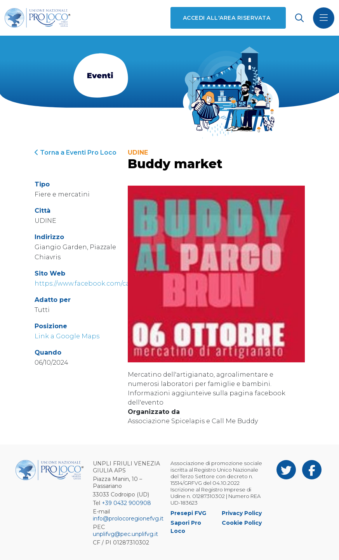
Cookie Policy (242, 522)
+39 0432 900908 (126, 503)
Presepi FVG (188, 513)
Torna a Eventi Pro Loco (75, 152)
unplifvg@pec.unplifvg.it (125, 534)
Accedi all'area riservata (226, 17)
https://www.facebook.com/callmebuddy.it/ (103, 283)
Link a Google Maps (67, 336)
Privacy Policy (242, 513)
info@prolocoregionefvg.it (128, 518)
